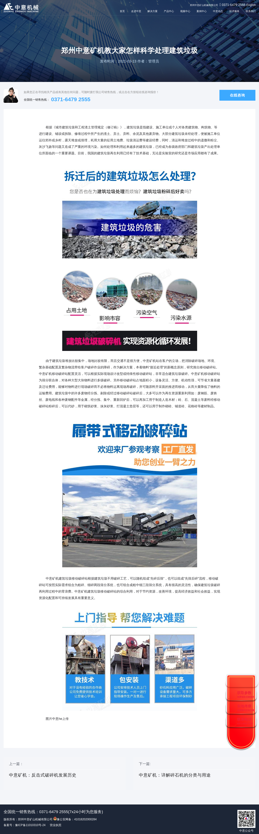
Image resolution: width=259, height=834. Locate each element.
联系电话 (245, 721)
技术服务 (234, 11)
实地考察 (245, 708)
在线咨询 (237, 95)
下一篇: (194, 774)
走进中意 (136, 11)
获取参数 (245, 694)
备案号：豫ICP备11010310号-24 (25, 825)
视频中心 (185, 11)
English (250, 4)
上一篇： (64, 774)
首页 (121, 11)
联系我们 (250, 11)
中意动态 (218, 11)
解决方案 (152, 11)
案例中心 (201, 11)
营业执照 (55, 825)
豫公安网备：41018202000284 (75, 819)
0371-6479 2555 (233, 5)
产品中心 (168, 11)
